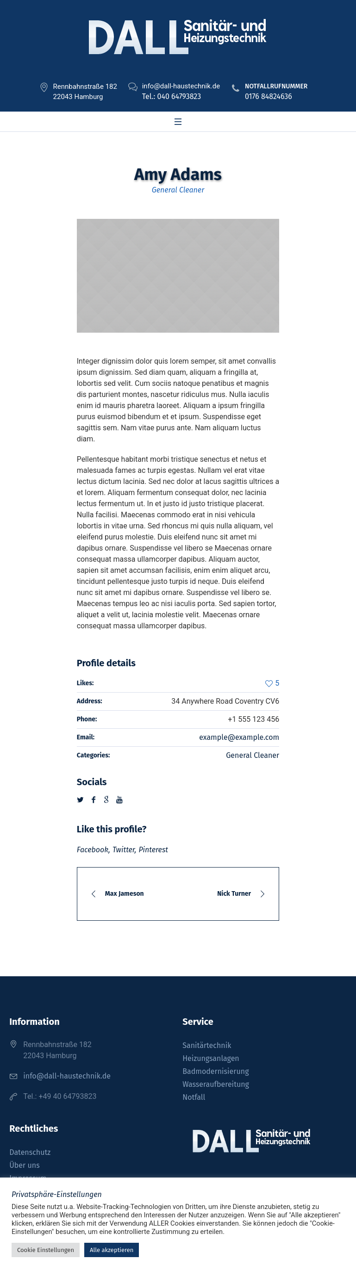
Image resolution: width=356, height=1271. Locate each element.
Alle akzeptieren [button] (111, 1249)
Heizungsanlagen (210, 1058)
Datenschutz (29, 1152)
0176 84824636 (268, 96)
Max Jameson (124, 894)
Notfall (193, 1097)
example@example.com (239, 737)
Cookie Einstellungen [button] (45, 1249)
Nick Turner (234, 894)
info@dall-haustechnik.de (67, 1076)
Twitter (123, 849)
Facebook (92, 849)
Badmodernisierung (215, 1071)
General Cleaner (252, 755)
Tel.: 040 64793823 (171, 96)
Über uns (24, 1165)
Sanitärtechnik (206, 1045)
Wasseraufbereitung (215, 1084)
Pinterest (153, 849)
